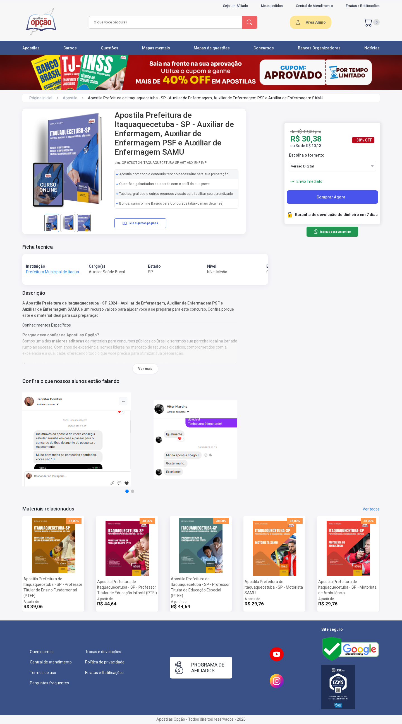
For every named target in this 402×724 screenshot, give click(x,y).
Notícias (372, 48)
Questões (109, 48)
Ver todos (371, 509)
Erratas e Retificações (104, 672)
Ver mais (145, 369)
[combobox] (164, 22)
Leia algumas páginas (140, 223)
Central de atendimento (51, 662)
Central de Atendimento (314, 6)
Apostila (70, 98)
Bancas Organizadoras (319, 48)
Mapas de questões (212, 48)
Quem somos (42, 651)
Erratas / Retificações (363, 6)
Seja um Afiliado (235, 6)
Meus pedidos (272, 6)
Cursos (70, 48)
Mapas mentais (156, 48)
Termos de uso (43, 672)
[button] (127, 491)
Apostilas (31, 48)
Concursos (263, 48)
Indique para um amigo (332, 231)
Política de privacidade (105, 662)
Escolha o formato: (306, 155)
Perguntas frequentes (49, 683)
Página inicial (40, 98)
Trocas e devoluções (103, 651)
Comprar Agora (331, 197)
